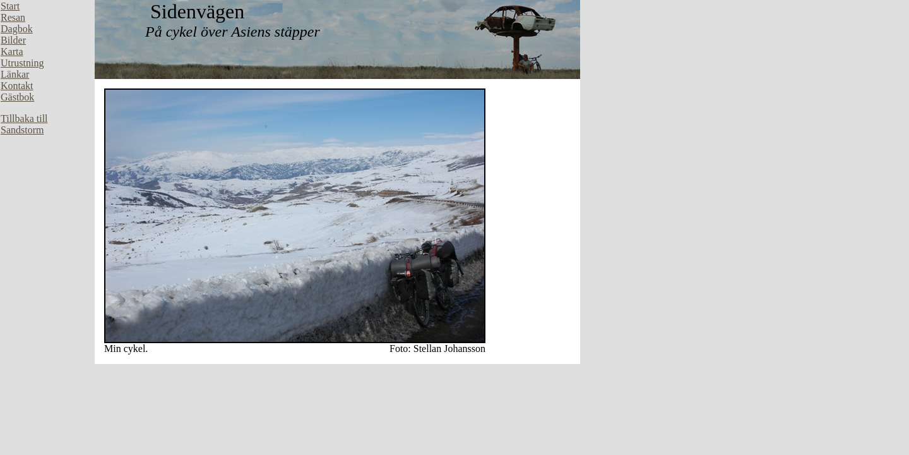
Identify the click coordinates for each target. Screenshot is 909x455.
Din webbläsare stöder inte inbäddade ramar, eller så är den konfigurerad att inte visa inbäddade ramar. (47, 189)
